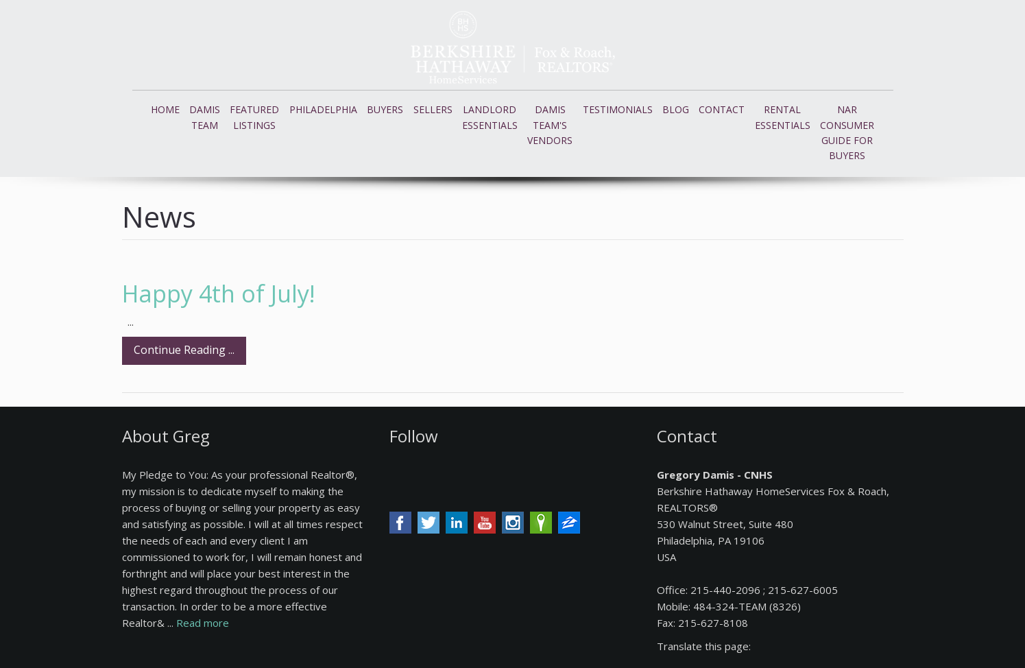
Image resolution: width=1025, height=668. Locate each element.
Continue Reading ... (184, 349)
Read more (202, 623)
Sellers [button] (433, 109)
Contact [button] (722, 109)
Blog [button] (675, 109)
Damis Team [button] (204, 117)
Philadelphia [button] (323, 109)
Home (165, 109)
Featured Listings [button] (254, 117)
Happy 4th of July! (218, 293)
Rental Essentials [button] (782, 117)
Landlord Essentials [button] (490, 117)
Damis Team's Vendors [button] (549, 125)
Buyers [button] (385, 109)
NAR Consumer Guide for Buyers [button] (847, 132)
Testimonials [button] (618, 109)
